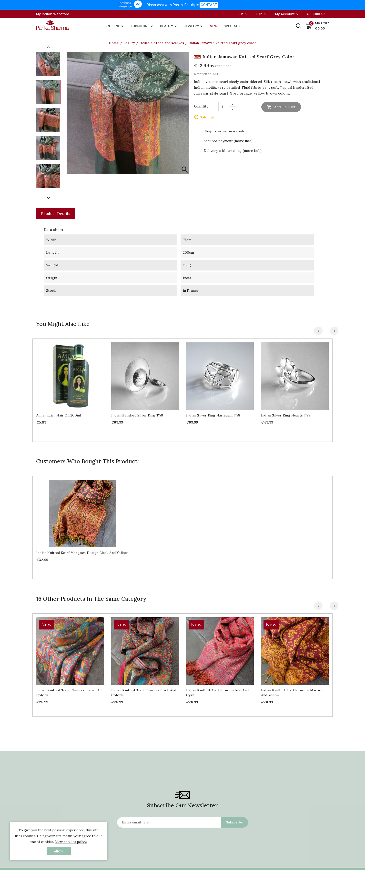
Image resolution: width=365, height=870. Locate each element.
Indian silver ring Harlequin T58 (213, 415)
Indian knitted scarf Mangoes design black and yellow (82, 553)
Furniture (142, 26)
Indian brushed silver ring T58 (137, 415)
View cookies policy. (71, 842)
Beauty (169, 26)
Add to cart (281, 107)
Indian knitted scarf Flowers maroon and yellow (292, 631)
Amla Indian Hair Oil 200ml (58, 415)
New (214, 26)
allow (58, 851)
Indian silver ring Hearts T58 (285, 415)
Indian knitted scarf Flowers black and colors (143, 692)
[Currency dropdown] (265, 14)
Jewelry (194, 26)
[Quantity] (224, 106)
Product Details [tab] (55, 213)
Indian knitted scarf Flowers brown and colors (70, 692)
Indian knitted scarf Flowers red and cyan (217, 692)
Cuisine (115, 26)
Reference (203, 74)
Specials (232, 26)
